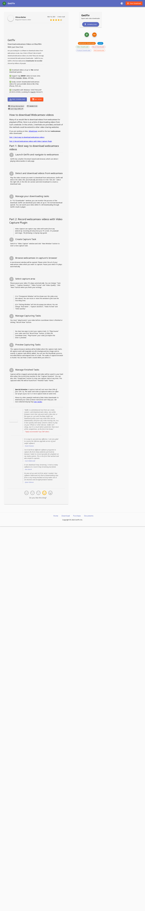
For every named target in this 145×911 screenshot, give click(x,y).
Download (90, 49)
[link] (94, 59)
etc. (32, 108)
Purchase (77, 900)
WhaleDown (33, 161)
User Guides (38, 786)
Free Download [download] (134, 3)
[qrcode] (87, 59)
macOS (33, 122)
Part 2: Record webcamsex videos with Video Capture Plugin (30, 171)
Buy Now (36, 129)
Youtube (19, 108)
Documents (88, 900)
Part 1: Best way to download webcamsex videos (26, 167)
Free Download (17, 129)
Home (55, 900)
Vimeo (25, 108)
